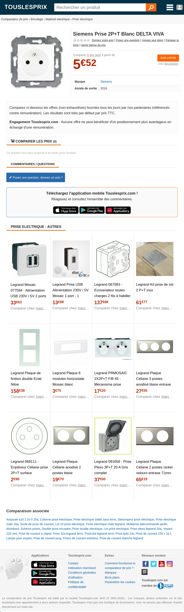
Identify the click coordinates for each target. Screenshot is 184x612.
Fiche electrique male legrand (105, 524)
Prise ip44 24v (125, 533)
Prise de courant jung (47, 538)
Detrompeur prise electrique (136, 519)
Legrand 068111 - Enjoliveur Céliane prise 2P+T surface (29, 467)
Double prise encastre (56, 528)
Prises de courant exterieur (80, 538)
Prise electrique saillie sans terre (94, 519)
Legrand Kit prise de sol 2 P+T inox (154, 287)
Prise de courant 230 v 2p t (153, 533)
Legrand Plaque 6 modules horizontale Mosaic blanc (68, 378)
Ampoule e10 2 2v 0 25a (22, 519)
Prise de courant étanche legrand (121, 538)
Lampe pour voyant (19, 538)
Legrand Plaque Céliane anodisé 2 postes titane (67, 467)
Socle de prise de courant (37, 524)
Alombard (12, 528)
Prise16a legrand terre (99, 533)
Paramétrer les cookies (120, 582)
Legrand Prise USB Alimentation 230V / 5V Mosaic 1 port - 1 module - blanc (71, 293)
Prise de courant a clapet (35, 533)
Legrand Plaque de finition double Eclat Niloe (26, 378)
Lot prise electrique (116, 528)
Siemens (106, 81)
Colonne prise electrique (56, 519)
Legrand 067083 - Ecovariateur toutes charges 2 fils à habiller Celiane (112, 293)
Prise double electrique (87, 528)
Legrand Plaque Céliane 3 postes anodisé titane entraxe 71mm (153, 381)
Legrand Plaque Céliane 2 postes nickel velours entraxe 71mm (154, 467)
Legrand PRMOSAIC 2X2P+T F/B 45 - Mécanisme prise (110, 378)
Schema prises (30, 528)
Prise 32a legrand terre (68, 533)
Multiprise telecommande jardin (146, 524)
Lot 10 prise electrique (69, 524)
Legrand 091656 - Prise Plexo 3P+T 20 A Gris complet (112, 467)
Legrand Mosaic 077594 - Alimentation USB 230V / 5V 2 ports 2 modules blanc (28, 293)
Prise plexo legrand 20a (145, 528)
